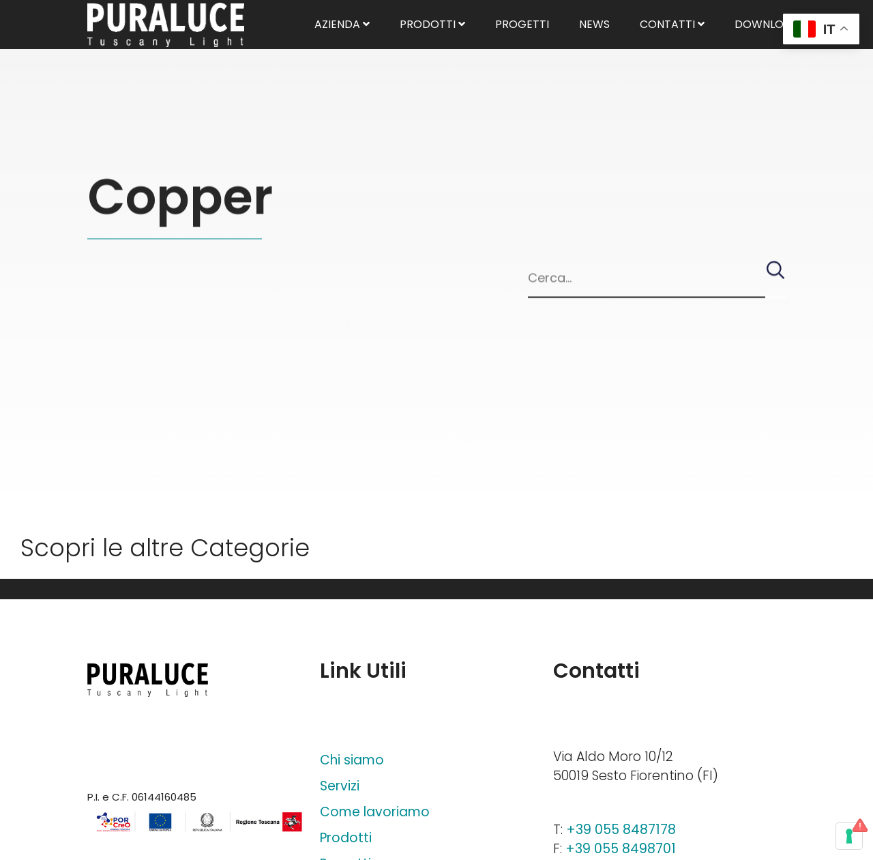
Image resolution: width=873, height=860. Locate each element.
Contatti (672, 40)
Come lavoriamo (375, 812)
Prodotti (432, 40)
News (594, 40)
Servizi (339, 786)
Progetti (522, 40)
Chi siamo (352, 760)
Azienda (342, 40)
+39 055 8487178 (621, 829)
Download (772, 40)
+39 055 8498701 (620, 849)
